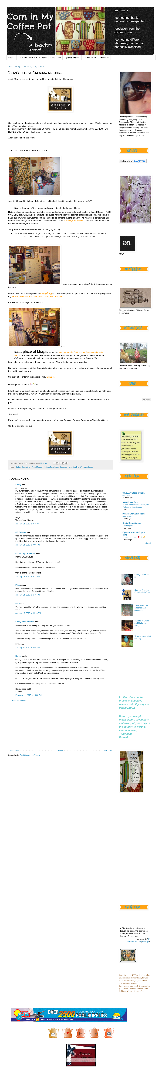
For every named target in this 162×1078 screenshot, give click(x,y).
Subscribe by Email (134, 942)
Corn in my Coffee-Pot (25, 553)
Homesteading (73, 467)
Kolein (18, 656)
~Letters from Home (51, 467)
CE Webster (20, 532)
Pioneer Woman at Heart (133, 514)
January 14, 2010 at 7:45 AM (27, 524)
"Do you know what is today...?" (143, 637)
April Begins (127, 516)
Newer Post (14, 750)
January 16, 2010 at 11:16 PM (28, 613)
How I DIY (56, 57)
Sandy (18, 485)
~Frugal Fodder (37, 467)
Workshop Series (86, 467)
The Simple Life (128, 525)
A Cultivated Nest (130, 502)
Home (11, 57)
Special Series (72, 57)
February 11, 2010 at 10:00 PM (28, 695)
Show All (148, 543)
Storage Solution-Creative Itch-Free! (142, 591)
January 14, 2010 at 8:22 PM (27, 576)
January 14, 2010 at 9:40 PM (27, 595)
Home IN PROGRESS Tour (32, 57)
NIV (149, 939)
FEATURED (90, 57)
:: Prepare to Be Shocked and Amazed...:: (141, 607)
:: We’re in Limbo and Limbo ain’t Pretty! (142, 623)
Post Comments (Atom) (30, 755)
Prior (17, 585)
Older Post (107, 750)
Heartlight (145, 942)
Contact (104, 57)
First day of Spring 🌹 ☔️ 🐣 (133, 537)
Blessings (63, 467)
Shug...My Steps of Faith (133, 493)
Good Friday (127, 495)
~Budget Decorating (22, 467)
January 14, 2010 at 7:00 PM (27, 545)
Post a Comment (19, 701)
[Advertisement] (60, 726)
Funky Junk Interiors (24, 622)
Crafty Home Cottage (131, 523)
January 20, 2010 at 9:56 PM (27, 647)
